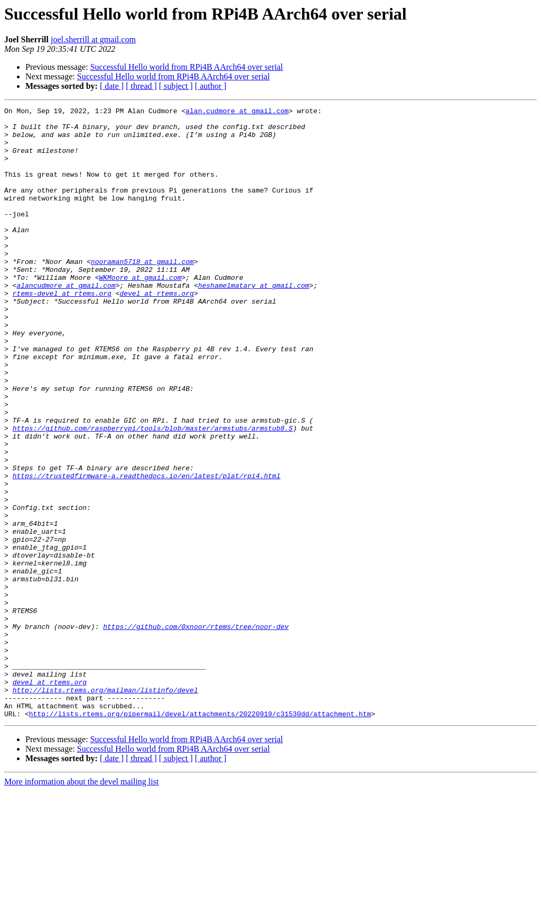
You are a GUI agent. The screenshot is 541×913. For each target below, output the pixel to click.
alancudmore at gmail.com (65, 321)
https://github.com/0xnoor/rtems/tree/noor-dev (195, 731)
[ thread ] (141, 85)
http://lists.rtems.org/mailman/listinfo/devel (105, 807)
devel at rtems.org (156, 331)
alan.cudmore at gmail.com (236, 112)
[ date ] (112, 85)
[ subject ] (176, 85)
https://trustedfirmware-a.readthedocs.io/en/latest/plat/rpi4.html (147, 550)
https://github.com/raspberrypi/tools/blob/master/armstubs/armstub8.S (153, 493)
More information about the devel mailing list (81, 903)
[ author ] (211, 85)
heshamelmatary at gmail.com (254, 321)
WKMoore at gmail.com (140, 312)
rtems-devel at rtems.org (62, 331)
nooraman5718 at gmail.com (142, 293)
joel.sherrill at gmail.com (93, 39)
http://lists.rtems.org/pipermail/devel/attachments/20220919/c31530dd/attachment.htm (200, 836)
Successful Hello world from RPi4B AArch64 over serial (186, 66)
